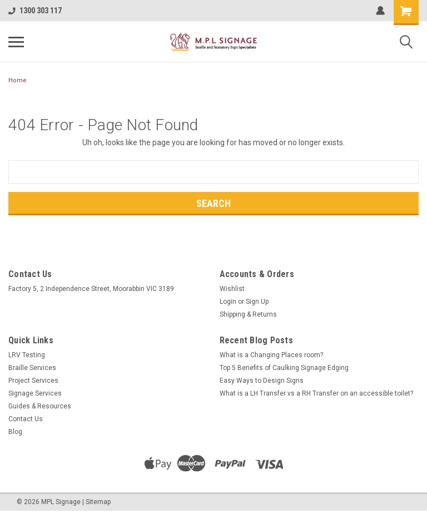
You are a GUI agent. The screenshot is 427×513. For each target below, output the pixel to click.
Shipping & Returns (248, 314)
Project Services (33, 380)
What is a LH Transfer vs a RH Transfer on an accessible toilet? (316, 393)
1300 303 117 (35, 10)
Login (228, 301)
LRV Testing (26, 355)
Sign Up (257, 301)
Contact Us (25, 419)
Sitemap (98, 502)
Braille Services (32, 368)
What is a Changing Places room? (271, 355)
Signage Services (35, 393)
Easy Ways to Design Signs (262, 380)
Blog (15, 432)
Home (17, 80)
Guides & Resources (39, 406)
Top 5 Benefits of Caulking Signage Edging (284, 368)
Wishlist (232, 289)
